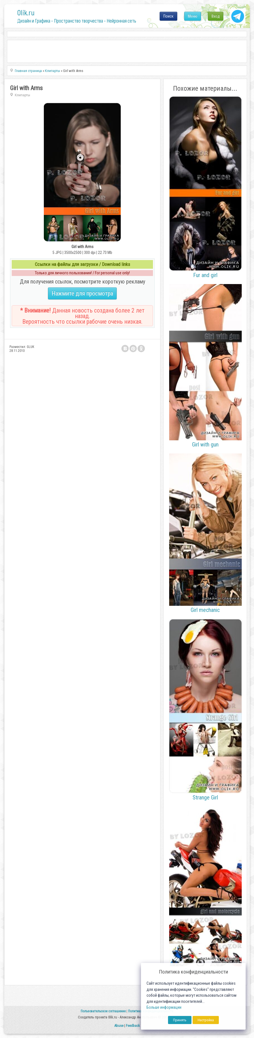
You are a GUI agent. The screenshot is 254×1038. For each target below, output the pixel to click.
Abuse (118, 1025)
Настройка (206, 1020)
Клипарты (22, 95)
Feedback (133, 1025)
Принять (179, 1020)
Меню (192, 16)
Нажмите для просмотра (82, 293)
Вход (216, 16)
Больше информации (164, 1007)
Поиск (168, 16)
